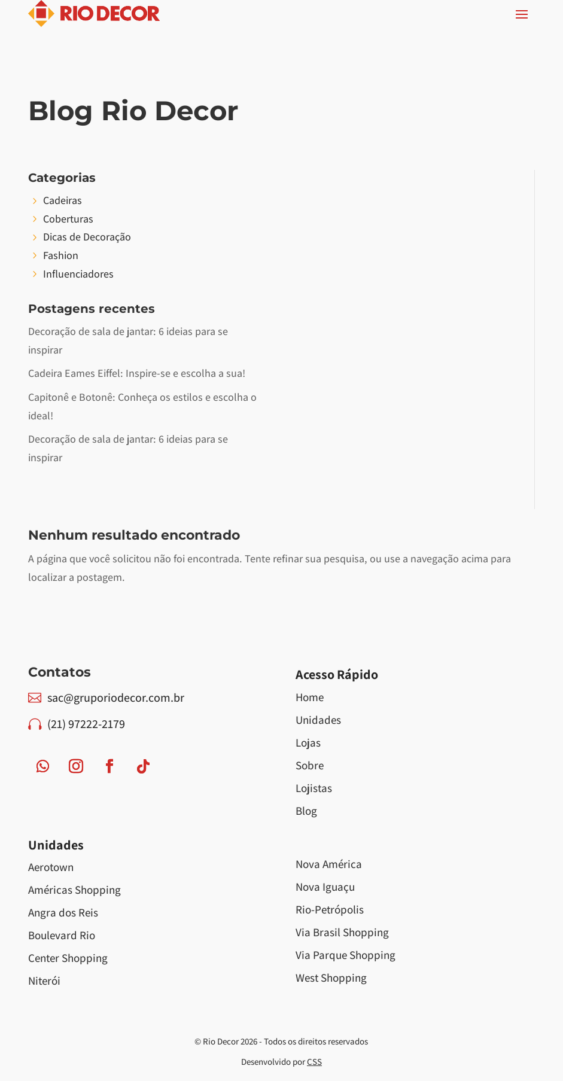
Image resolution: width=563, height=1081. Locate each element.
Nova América (329, 864)
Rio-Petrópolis (330, 909)
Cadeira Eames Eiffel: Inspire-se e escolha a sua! (136, 373)
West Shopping (331, 977)
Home (310, 697)
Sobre (310, 765)
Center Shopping (68, 958)
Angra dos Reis (63, 912)
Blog (306, 810)
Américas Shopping (74, 889)
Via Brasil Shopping (342, 932)
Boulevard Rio (61, 935)
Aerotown (51, 867)
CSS (314, 1061)
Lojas (308, 742)
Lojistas (314, 788)
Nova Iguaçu (325, 886)
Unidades (318, 719)
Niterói (44, 980)
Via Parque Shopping (345, 955)
